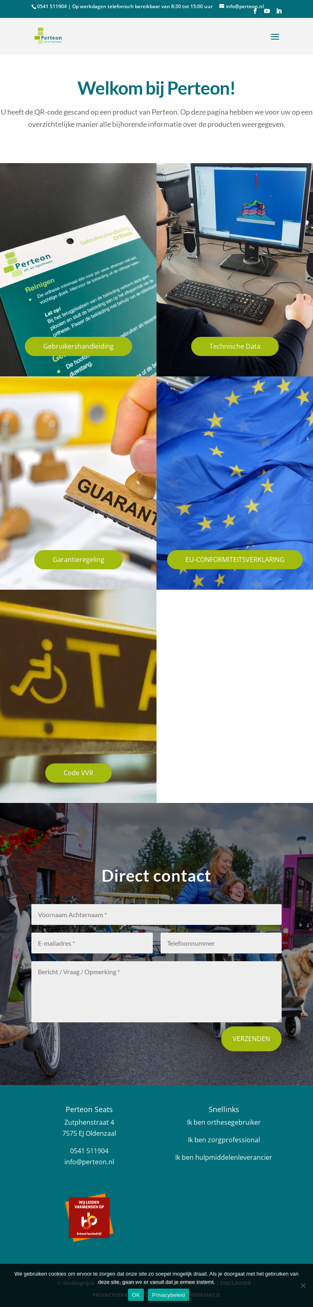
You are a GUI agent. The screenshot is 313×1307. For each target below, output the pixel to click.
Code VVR (78, 772)
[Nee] (303, 1285)
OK (136, 1295)
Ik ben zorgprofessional (224, 1139)
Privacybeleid (168, 1295)
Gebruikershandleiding (78, 346)
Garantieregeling (78, 559)
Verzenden (251, 1038)
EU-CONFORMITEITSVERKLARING (234, 559)
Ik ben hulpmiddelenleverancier (223, 1157)
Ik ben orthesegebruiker (224, 1122)
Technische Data (234, 346)
